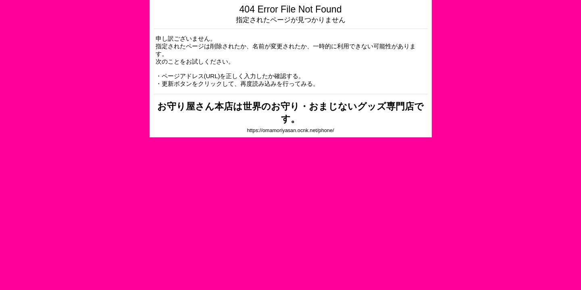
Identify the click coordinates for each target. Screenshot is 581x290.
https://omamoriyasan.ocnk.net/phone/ (290, 130)
